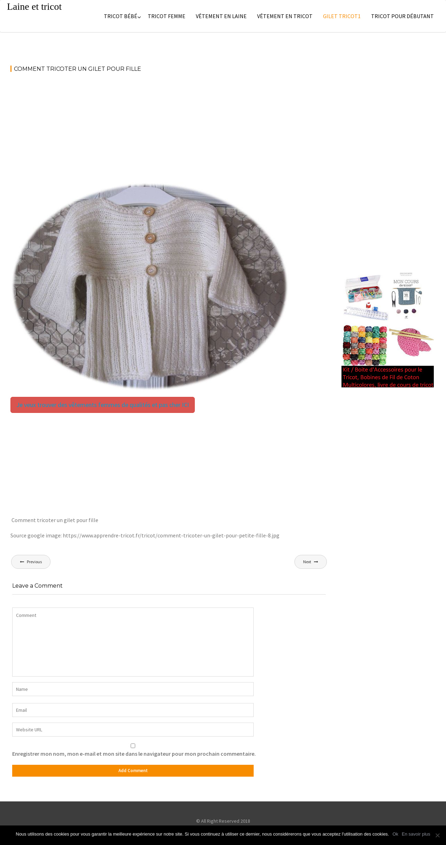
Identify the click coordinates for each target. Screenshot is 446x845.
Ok (395, 834)
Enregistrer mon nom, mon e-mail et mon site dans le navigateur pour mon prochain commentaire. (134, 753)
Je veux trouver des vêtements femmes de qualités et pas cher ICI (102, 405)
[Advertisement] (169, 130)
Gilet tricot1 (342, 16)
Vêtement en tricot (285, 16)
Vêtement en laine (221, 16)
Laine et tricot (34, 6)
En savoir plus (416, 834)
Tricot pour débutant (402, 16)
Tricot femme (166, 16)
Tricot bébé (120, 16)
